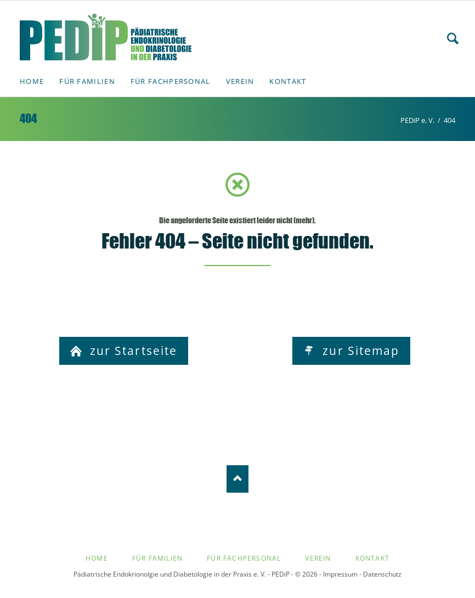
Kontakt (372, 558)
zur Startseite (132, 350)
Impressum (340, 574)
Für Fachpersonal (244, 558)
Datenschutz (382, 574)
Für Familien (157, 558)
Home (97, 558)
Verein (318, 558)
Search (453, 38)
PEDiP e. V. (417, 120)
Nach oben (237, 479)
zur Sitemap (359, 350)
